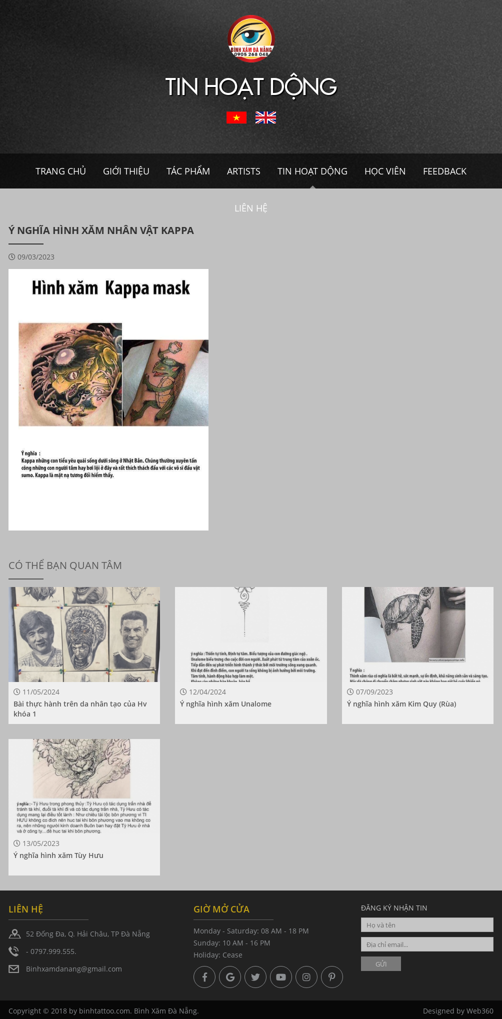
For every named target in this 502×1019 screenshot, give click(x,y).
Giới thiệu (126, 171)
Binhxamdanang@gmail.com (74, 969)
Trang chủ (61, 171)
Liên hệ (251, 208)
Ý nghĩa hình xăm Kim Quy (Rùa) (401, 703)
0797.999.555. (53, 951)
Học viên (385, 171)
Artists (243, 171)
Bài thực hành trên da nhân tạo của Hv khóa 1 (80, 708)
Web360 (480, 1013)
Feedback (444, 171)
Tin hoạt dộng (313, 171)
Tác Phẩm (188, 171)
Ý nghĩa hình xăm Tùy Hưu (59, 855)
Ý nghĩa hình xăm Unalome (226, 703)
